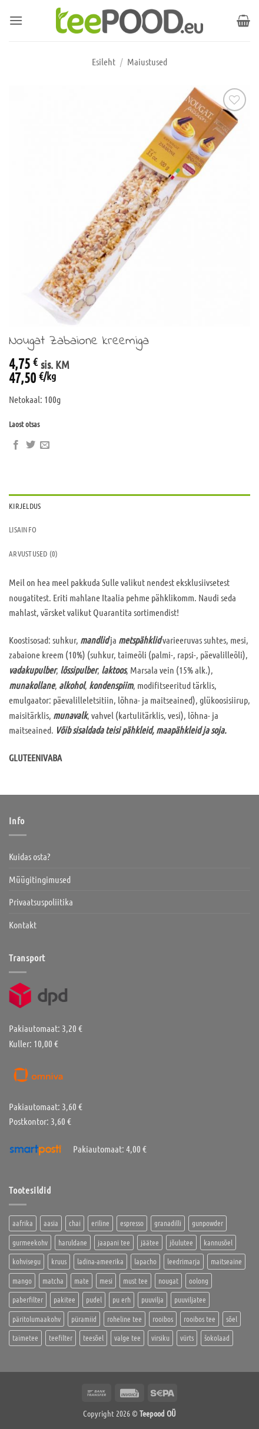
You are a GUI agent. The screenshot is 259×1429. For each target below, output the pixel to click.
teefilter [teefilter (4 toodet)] (60, 1338)
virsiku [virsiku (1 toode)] (160, 1338)
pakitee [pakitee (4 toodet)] (64, 1299)
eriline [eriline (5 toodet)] (100, 1223)
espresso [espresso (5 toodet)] (132, 1223)
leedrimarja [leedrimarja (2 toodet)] (183, 1261)
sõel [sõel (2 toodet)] (231, 1319)
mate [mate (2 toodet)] (81, 1280)
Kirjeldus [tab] (25, 506)
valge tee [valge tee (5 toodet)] (127, 1338)
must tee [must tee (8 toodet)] (135, 1280)
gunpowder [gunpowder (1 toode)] (207, 1223)
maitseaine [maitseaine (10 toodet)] (226, 1261)
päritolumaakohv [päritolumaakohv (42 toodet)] (36, 1319)
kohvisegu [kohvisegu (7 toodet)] (26, 1261)
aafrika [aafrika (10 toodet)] (22, 1223)
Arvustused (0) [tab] (33, 553)
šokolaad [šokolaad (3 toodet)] (217, 1338)
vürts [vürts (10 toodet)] (187, 1338)
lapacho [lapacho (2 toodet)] (145, 1261)
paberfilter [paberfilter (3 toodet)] (27, 1299)
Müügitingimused (40, 879)
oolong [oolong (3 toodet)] (198, 1280)
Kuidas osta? (29, 856)
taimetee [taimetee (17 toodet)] (25, 1338)
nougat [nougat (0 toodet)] (168, 1280)
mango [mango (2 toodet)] (22, 1280)
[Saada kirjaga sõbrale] (44, 445)
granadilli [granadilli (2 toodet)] (167, 1223)
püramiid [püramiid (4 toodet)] (84, 1319)
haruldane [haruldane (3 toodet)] (72, 1242)
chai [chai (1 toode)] (75, 1223)
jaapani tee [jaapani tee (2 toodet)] (114, 1242)
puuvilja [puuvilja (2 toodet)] (152, 1299)
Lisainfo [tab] (22, 529)
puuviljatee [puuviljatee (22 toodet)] (190, 1299)
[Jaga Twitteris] (30, 445)
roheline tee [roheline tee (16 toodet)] (124, 1319)
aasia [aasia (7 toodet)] (51, 1223)
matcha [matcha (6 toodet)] (53, 1280)
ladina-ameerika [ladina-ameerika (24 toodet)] (100, 1261)
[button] (16, 20)
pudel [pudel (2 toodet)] (94, 1299)
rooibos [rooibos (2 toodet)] (162, 1319)
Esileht (103, 61)
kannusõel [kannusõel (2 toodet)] (218, 1242)
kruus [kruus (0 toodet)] (59, 1261)
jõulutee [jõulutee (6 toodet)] (181, 1242)
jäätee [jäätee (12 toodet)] (150, 1242)
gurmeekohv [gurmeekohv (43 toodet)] (30, 1242)
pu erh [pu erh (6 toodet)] (121, 1299)
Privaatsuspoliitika (41, 901)
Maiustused (147, 61)
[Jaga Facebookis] (16, 445)
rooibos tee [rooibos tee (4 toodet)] (199, 1319)
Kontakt (22, 924)
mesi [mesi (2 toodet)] (105, 1280)
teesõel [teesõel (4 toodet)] (93, 1338)
